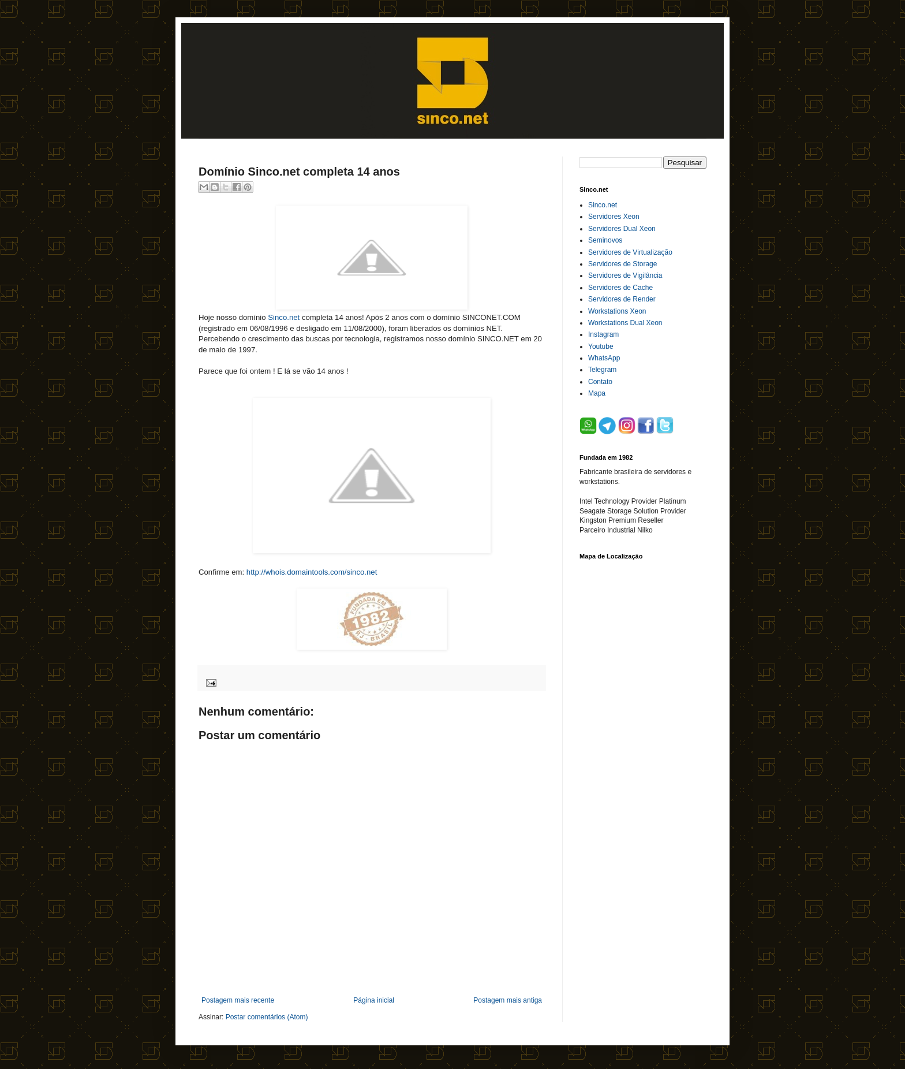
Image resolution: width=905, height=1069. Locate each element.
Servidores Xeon (614, 217)
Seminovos (605, 240)
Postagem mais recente (237, 1000)
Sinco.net (284, 317)
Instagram (603, 334)
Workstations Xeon (617, 311)
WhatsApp (604, 358)
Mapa (596, 393)
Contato (600, 382)
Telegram (602, 370)
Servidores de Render (622, 299)
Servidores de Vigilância (625, 275)
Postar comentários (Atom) (267, 1017)
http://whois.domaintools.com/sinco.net (311, 572)
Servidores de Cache (620, 288)
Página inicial (373, 1000)
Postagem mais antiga (507, 1000)
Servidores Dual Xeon (622, 229)
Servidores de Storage (622, 264)
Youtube (601, 346)
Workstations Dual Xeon (625, 323)
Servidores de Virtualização (630, 252)
